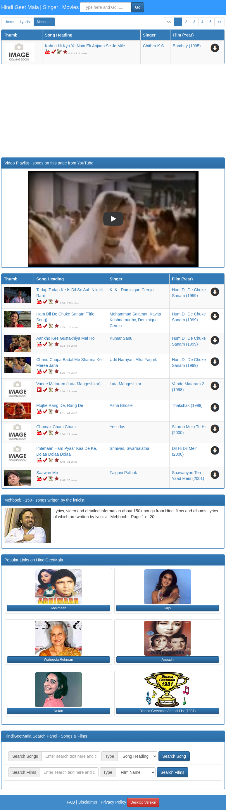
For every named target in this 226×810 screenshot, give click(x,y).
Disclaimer (87, 802)
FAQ (71, 802)
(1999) (187, 405)
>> (220, 22)
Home (9, 22)
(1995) (187, 46)
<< (169, 22)
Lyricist (25, 22)
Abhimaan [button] (58, 608)
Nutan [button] (58, 711)
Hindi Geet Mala (20, 7)
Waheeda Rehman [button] (58, 660)
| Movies (69, 7)
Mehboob (44, 22)
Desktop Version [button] (143, 802)
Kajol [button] (168, 608)
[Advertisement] (113, 111)
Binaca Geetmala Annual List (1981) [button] (167, 711)
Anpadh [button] (168, 660)
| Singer (49, 7)
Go (138, 7)
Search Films (172, 772)
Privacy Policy (113, 802)
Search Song (174, 756)
